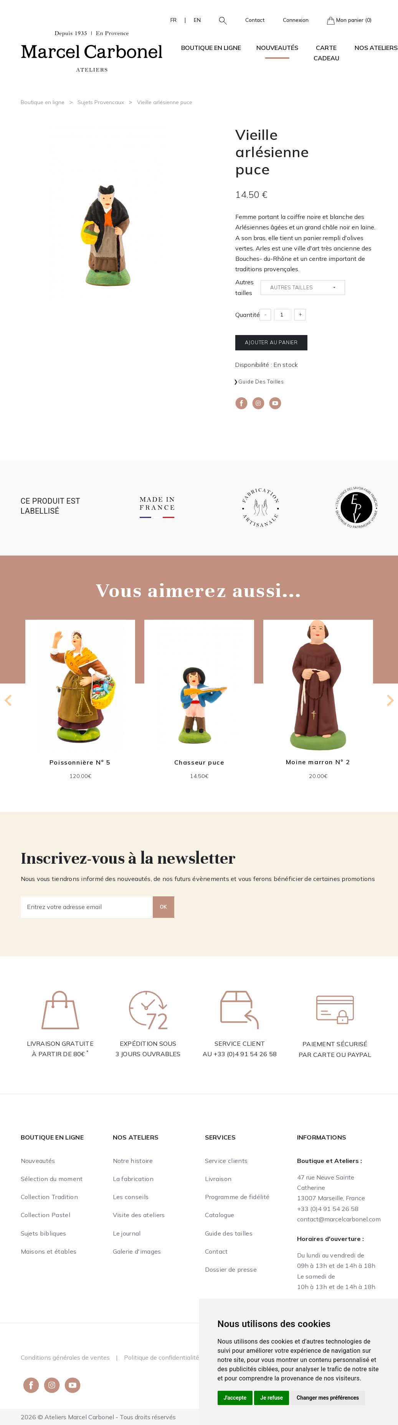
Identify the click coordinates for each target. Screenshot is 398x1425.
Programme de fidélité (237, 1197)
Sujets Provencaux (101, 102)
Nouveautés (277, 47)
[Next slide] (389, 700)
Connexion (296, 20)
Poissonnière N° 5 (80, 762)
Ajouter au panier (271, 342)
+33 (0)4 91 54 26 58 (245, 1054)
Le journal (127, 1233)
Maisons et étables (49, 1251)
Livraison (218, 1179)
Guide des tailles (261, 381)
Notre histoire (133, 1161)
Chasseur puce (199, 762)
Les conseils (131, 1197)
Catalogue (220, 1215)
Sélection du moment (52, 1179)
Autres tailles (244, 287)
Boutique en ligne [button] (211, 47)
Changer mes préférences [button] (328, 1398)
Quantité (247, 315)
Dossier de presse (231, 1269)
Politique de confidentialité (161, 1357)
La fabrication (133, 1179)
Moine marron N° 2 (318, 762)
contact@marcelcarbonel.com (339, 1219)
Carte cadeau (326, 53)
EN (197, 20)
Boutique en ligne (42, 102)
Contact (254, 20)
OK (163, 907)
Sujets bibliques (43, 1233)
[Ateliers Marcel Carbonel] (92, 50)
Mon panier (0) (349, 21)
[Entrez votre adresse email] (87, 907)
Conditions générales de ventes (65, 1357)
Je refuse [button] (271, 1398)
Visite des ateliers (139, 1215)
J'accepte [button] (235, 1398)
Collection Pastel (45, 1215)
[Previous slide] (9, 700)
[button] (220, 20)
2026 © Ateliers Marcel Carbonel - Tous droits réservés (98, 1417)
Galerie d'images (137, 1251)
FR (173, 20)
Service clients (226, 1161)
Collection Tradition (49, 1197)
